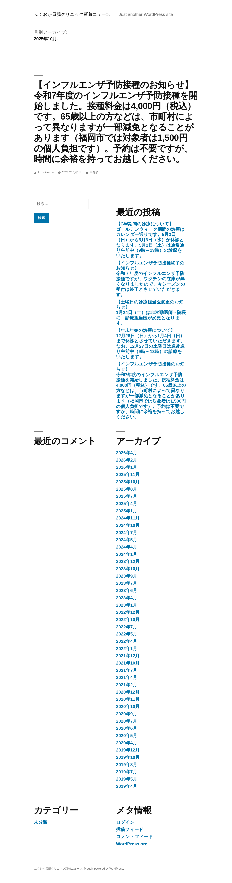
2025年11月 (128, 474)
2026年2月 (126, 460)
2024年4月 (126, 547)
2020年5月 (126, 735)
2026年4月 (126, 452)
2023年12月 (128, 561)
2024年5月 (126, 539)
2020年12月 (128, 692)
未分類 (94, 172)
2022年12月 (128, 612)
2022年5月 (126, 634)
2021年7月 (126, 670)
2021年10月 (128, 663)
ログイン (125, 822)
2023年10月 (128, 568)
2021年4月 (126, 677)
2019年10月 (128, 757)
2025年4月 (126, 503)
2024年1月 (126, 554)
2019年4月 (126, 786)
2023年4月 (126, 597)
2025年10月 (128, 481)
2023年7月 (126, 583)
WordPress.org (132, 843)
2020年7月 (126, 721)
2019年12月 (128, 750)
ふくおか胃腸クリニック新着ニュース (72, 14)
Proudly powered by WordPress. (104, 868)
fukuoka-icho (46, 172)
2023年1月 (126, 605)
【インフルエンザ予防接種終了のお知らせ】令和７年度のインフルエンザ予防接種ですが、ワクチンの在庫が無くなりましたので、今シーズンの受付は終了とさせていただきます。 (150, 279)
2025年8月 (126, 489)
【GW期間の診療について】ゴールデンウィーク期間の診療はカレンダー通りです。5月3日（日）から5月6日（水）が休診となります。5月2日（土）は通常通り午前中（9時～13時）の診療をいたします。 (150, 240)
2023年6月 (126, 590)
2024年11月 (128, 518)
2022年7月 (126, 626)
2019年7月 (126, 771)
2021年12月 (128, 655)
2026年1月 (126, 467)
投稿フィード (129, 829)
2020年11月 (128, 699)
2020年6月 (126, 728)
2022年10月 (128, 619)
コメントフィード (134, 836)
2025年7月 (126, 496)
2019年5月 (126, 779)
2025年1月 (126, 510)
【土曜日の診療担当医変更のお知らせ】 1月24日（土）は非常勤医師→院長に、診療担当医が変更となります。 (151, 313)
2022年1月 (126, 648)
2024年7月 (126, 532)
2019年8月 (126, 764)
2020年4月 (126, 742)
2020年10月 (128, 706)
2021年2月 (126, 684)
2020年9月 (126, 713)
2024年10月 (128, 525)
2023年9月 (126, 576)
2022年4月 (126, 641)
